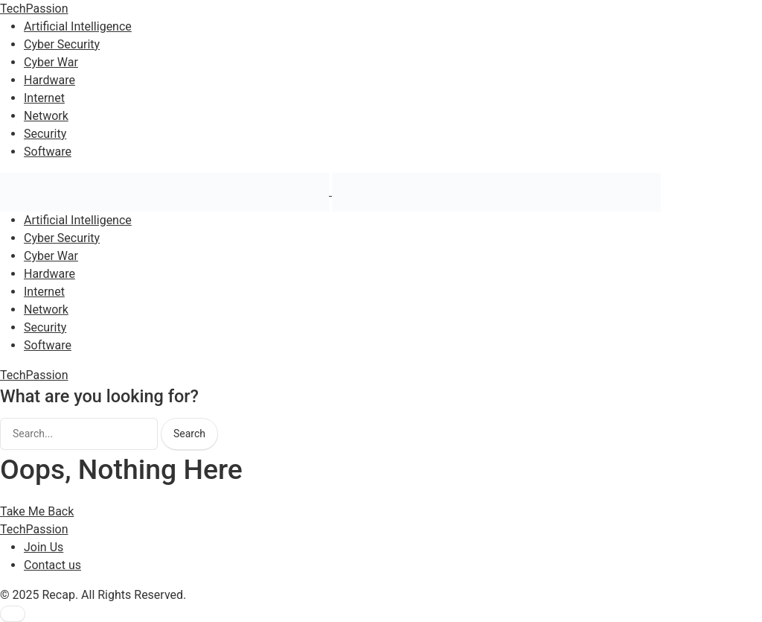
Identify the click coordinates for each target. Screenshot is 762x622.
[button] (12, 614)
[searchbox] (79, 434)
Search (189, 433)
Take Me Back (37, 511)
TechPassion (34, 8)
